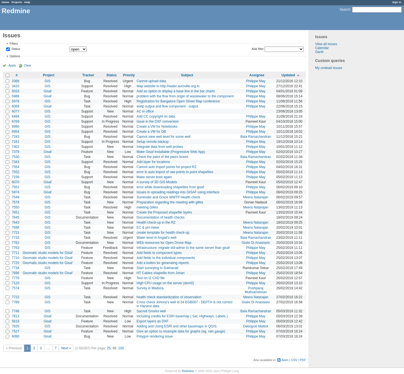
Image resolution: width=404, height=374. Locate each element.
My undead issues (328, 68)
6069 (15, 106)
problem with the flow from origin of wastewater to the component (185, 96)
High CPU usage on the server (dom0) (165, 283)
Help (27, 2)
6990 (15, 127)
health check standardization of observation (169, 297)
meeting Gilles (147, 207)
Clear (27, 65)
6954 (15, 132)
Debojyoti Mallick (255, 326)
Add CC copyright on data (156, 116)
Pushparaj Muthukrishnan (256, 290)
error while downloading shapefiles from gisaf (170, 187)
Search (344, 10)
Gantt (319, 52)
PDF (303, 360)
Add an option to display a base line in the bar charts (176, 91)
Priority (129, 75)
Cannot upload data (151, 81)
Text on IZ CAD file (151, 278)
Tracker (88, 75)
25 (109, 348)
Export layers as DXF (152, 321)
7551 (15, 187)
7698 (15, 228)
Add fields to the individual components (166, 258)
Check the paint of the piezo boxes (162, 157)
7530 (15, 157)
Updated (288, 75)
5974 (15, 192)
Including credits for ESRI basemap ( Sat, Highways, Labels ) (182, 316)
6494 (15, 116)
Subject (187, 75)
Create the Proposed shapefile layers (164, 212)
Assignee (256, 75)
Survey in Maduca (150, 288)
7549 (15, 197)
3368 (15, 81)
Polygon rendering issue (155, 336)
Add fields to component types (159, 253)
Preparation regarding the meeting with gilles (170, 202)
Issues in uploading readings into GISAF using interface (178, 192)
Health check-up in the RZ (156, 222)
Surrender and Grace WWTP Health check (168, 197)
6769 (15, 121)
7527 (15, 331)
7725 (15, 263)
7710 (15, 258)
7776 (15, 278)
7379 (15, 152)
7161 (15, 142)
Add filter (258, 49)
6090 (15, 336)
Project (48, 75)
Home (5, 2)
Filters (14, 43)
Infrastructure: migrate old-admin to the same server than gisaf (183, 248)
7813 (15, 316)
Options (15, 56)
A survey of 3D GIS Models (157, 182)
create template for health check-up (163, 233)
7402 (15, 147)
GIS (47, 81)
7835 (15, 326)
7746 (15, 311)
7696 (15, 273)
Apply (12, 65)
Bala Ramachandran (255, 137)
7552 (15, 172)
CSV (294, 360)
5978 (15, 101)
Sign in (396, 2)
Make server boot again (154, 177)
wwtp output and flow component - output (167, 106)
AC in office (145, 111)
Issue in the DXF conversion (158, 121)
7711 (15, 253)
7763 (15, 248)
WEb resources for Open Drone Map (164, 243)
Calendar (322, 48)
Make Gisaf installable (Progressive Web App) (171, 152)
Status (15, 49)
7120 (15, 283)
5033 (15, 91)
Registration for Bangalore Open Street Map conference (178, 101)
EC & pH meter (148, 228)
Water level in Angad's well (156, 238)
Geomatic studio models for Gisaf (47, 253)
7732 (15, 238)
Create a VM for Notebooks (157, 127)
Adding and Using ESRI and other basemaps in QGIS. (177, 326)
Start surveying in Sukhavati (157, 268)
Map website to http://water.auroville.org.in (168, 86)
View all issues (326, 44)
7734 (15, 268)
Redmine (188, 371)
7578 (15, 202)
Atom (284, 360)
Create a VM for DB (151, 132)
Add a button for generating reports (163, 263)
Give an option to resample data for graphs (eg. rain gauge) (181, 331)
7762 (15, 243)
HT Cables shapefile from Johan (161, 273)
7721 (15, 233)
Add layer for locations (153, 162)
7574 (15, 288)
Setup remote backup (153, 142)
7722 (15, 297)
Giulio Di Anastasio (256, 243)
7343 (15, 162)
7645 (15, 217)
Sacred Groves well (151, 311)
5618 (15, 321)
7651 (15, 212)
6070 (15, 182)
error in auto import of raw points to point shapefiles (175, 172)
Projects (17, 2)
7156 (15, 177)
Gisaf (47, 91)
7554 (15, 167)
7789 (15, 302)
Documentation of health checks (161, 217)
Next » (66, 348)
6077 (15, 111)
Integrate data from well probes (160, 147)
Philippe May (255, 81)
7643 (15, 222)
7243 (15, 137)
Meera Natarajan (255, 197)
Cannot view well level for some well (163, 137)
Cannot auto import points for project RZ (166, 167)
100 (121, 348)
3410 (15, 86)
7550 (15, 207)
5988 (15, 96)
